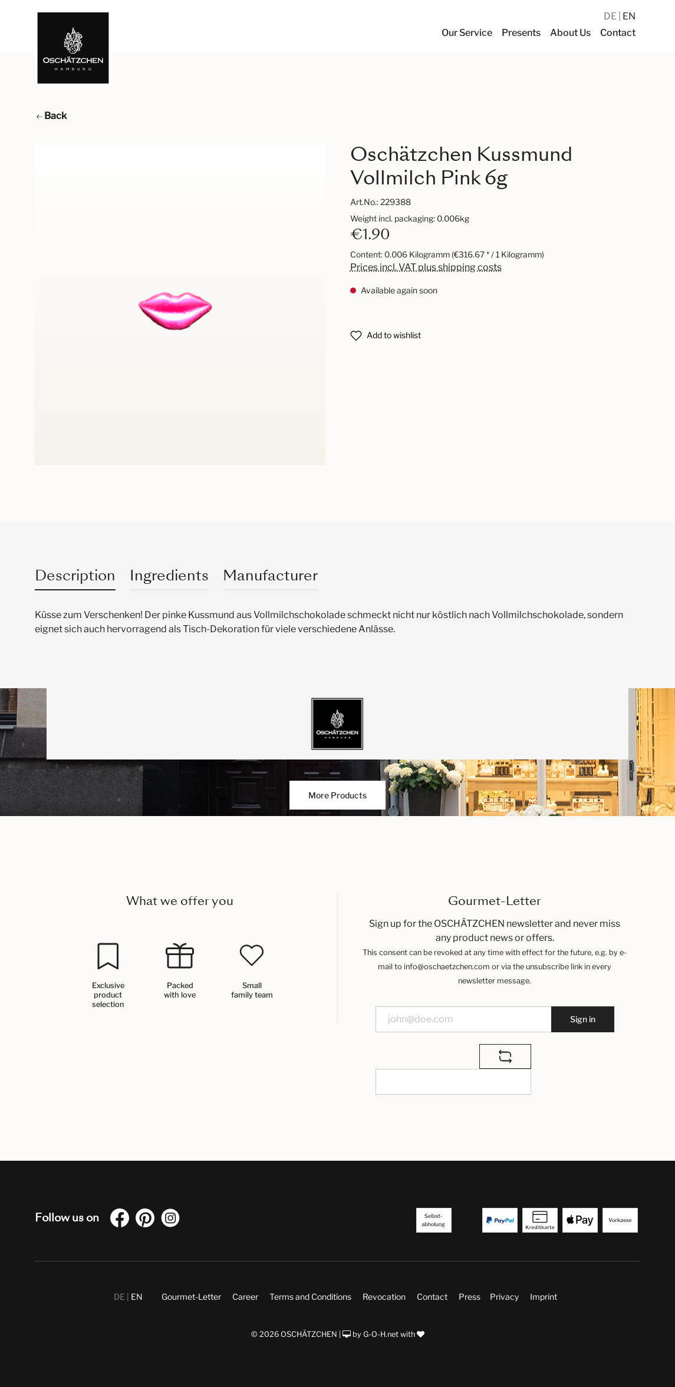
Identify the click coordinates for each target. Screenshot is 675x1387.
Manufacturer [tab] (270, 575)
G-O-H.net (381, 1334)
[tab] (75, 575)
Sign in (582, 1019)
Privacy (504, 1297)
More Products (337, 795)
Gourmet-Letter (191, 1297)
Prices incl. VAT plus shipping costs (426, 267)
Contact (432, 1297)
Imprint (543, 1297)
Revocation (384, 1297)
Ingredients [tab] (169, 575)
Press (469, 1297)
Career (245, 1297)
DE (611, 16)
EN (629, 16)
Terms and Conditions (310, 1297)
